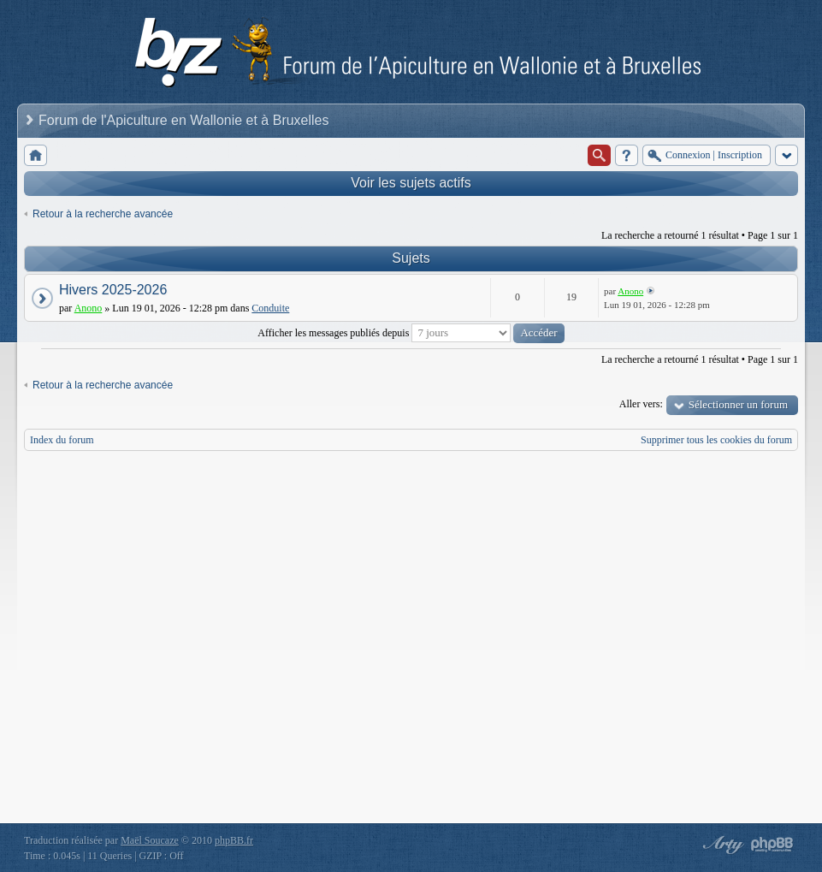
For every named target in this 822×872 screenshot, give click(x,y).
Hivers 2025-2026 (113, 289)
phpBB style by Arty (721, 845)
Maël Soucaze (150, 840)
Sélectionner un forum (738, 404)
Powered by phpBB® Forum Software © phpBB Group (772, 845)
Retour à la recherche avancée (103, 214)
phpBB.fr (234, 840)
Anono (88, 308)
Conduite (270, 308)
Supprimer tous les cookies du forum (716, 440)
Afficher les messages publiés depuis (410, 333)
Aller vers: (641, 404)
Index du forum (62, 440)
